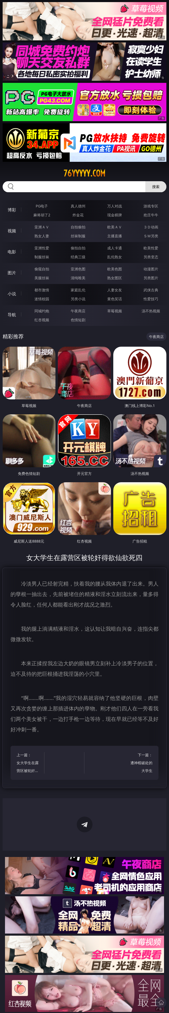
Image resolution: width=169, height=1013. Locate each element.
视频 (12, 231)
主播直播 (114, 235)
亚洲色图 (78, 268)
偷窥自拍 (41, 268)
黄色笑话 (114, 298)
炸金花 (78, 214)
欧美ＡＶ (114, 226)
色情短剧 (78, 319)
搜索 (156, 186)
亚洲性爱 (41, 247)
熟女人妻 (41, 235)
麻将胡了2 (41, 214)
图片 (12, 273)
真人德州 (78, 205)
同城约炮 (41, 310)
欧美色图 (114, 268)
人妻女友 (114, 289)
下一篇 (140, 763)
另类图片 (151, 277)
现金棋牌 (114, 214)
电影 (12, 252)
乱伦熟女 (114, 256)
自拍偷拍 (78, 226)
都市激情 (41, 289)
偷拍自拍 (78, 247)
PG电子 (42, 205)
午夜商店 (78, 310)
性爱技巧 (151, 298)
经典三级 (78, 256)
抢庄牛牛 (151, 214)
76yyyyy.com (84, 173)
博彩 (12, 210)
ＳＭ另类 (151, 235)
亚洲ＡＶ (41, 226)
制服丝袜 (41, 256)
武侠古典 (151, 289)
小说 (12, 294)
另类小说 (78, 298)
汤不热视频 (151, 310)
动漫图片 (151, 268)
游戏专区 (151, 205)
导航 (12, 315)
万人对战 (114, 205)
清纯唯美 (78, 277)
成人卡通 (114, 247)
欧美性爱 (151, 247)
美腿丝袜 (41, 277)
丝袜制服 (78, 235)
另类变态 (151, 256)
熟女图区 (114, 277)
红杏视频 (41, 319)
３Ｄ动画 (151, 226)
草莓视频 (114, 310)
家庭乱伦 (78, 289)
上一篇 (28, 763)
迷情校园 (41, 298)
